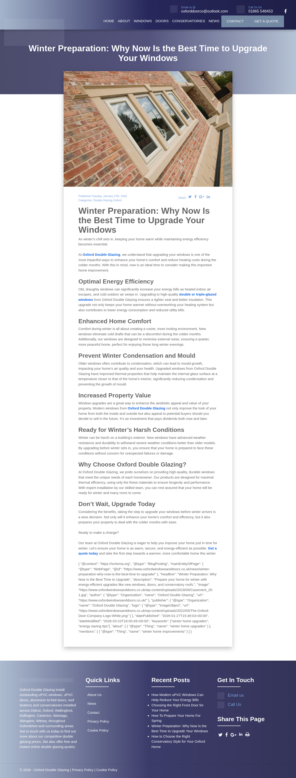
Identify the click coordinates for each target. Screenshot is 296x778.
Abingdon (27, 721)
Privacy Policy (97, 721)
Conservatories (188, 21)
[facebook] (284, 12)
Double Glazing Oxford (107, 200)
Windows (143, 21)
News (214, 21)
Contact (235, 21)
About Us (94, 695)
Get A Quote (266, 21)
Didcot (36, 710)
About (124, 21)
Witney (41, 721)
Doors (162, 21)
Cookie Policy (97, 730)
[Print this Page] (247, 734)
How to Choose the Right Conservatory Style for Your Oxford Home (178, 741)
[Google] (233, 734)
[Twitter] (220, 734)
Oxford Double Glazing (101, 254)
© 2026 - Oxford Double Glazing (44, 770)
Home (108, 21)
